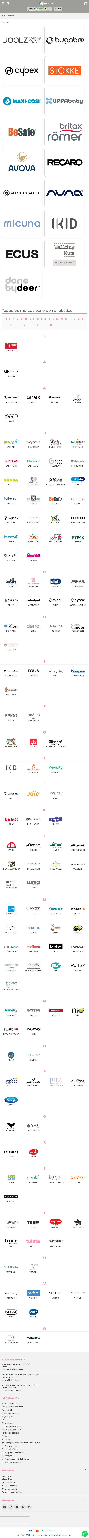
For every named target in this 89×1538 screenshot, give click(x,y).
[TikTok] (10, 1507)
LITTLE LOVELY (55, 869)
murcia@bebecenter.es (11, 1380)
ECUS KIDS (33, 675)
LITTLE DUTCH (33, 869)
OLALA (11, 1060)
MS (55, 970)
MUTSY (78, 970)
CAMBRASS (33, 586)
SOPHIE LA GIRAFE (56, 1182)
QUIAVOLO (11, 1130)
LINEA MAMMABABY (11, 869)
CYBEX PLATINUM (78, 605)
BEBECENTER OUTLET (55, 484)
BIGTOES (11, 522)
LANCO (11, 850)
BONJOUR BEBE (78, 522)
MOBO (56, 951)
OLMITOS (33, 1060)
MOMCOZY (78, 951)
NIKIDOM (56, 1015)
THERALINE (11, 1227)
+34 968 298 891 (8, 1377)
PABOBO (11, 1086)
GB (33, 746)
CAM (11, 586)
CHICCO (55, 586)
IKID (11, 772)
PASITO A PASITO (33, 1086)
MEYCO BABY (11, 932)
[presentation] (15, 1520)
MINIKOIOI (11, 951)
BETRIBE (77, 503)
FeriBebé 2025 (10, 1449)
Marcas (58, 9)
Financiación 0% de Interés (15, 1459)
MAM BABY (11, 913)
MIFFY (55, 932)
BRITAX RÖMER (55, 541)
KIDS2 (11, 824)
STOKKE (77, 1182)
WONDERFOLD (33, 1342)
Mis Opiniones (9, 1485)
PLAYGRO (11, 1104)
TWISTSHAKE (55, 1246)
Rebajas (7, 1455)
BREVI (11, 541)
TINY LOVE (55, 1227)
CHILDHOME (78, 586)
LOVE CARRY (11, 887)
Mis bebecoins (10, 1489)
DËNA (33, 631)
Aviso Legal (7, 1410)
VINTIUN (77, 1298)
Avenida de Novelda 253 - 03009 (20, 1385)
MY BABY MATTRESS (11, 989)
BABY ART (11, 447)
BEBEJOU (11, 503)
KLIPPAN (55, 824)
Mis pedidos (7, 1479)
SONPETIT (33, 1182)
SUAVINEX (11, 1201)
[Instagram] (4, 1507)
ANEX (33, 402)
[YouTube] (17, 1507)
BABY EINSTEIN (55, 447)
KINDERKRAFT (33, 824)
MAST (33, 913)
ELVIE (55, 675)
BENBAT (33, 503)
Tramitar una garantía (12, 1426)
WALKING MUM (11, 1342)
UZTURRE (33, 1272)
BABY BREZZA (33, 447)
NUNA (33, 1034)
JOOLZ (56, 798)
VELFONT (33, 1298)
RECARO (11, 1156)
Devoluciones (8, 1423)
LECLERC (33, 850)
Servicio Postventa (12, 1492)
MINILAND (33, 951)
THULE (33, 1227)
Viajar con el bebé (11, 1462)
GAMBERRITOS (11, 746)
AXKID (11, 421)
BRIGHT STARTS (33, 541)
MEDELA (77, 913)
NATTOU (33, 1015)
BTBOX (78, 541)
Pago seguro (7, 1416)
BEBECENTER (33, 484)
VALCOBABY (11, 1298)
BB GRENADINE (77, 466)
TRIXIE (11, 1246)
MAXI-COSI (56, 913)
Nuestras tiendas (9, 1403)
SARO (11, 1182)
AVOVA (78, 402)
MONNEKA (11, 970)
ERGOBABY (11, 694)
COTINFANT (33, 605)
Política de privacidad (11, 1429)
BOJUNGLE (55, 522)
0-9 (7, 319)
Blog (5, 1436)
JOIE (33, 798)
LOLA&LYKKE (77, 869)
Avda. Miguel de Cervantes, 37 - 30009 (21, 1375)
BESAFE (55, 503)
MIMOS (78, 932)
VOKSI (11, 1316)
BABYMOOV (55, 466)
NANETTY (11, 1015)
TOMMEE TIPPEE (78, 1227)
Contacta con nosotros (12, 1406)
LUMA (33, 887)
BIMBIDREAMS (33, 522)
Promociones (9, 1446)
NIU (77, 1015)
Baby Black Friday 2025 (14, 1452)
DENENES (56, 631)
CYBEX (56, 605)
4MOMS (11, 376)
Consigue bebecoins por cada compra (21, 1442)
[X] (29, 1507)
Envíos (5, 1420)
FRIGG (11, 720)
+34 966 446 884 (9, 1388)
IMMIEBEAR (33, 772)
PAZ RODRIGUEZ (55, 1086)
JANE (11, 798)
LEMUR (56, 850)
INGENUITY (55, 772)
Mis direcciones (9, 1482)
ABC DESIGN (11, 402)
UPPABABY (11, 1272)
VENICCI (55, 1298)
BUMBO (33, 560)
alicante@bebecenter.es (12, 1390)
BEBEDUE (78, 484)
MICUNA (33, 932)
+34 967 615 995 (8, 1367)
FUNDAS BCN (33, 720)
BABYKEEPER (33, 466)
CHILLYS (11, 605)
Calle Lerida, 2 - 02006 (15, 1364)
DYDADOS (11, 650)
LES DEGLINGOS (78, 850)
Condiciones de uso (10, 1413)
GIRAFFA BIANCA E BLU (56, 746)
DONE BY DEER (77, 631)
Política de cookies (10, 1433)
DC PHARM (11, 631)
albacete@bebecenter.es (12, 1369)
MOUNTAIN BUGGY (33, 970)
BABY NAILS (78, 447)
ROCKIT (33, 1156)
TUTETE (33, 1246)
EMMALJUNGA (78, 675)
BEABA (11, 484)
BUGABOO (11, 560)
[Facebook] (23, 1507)
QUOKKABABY (33, 1130)
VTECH (33, 1316)
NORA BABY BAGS (11, 1034)
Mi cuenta (6, 1476)
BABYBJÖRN (11, 466)
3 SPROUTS (11, 350)
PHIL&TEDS (78, 1086)
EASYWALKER (11, 675)
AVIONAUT (55, 402)
